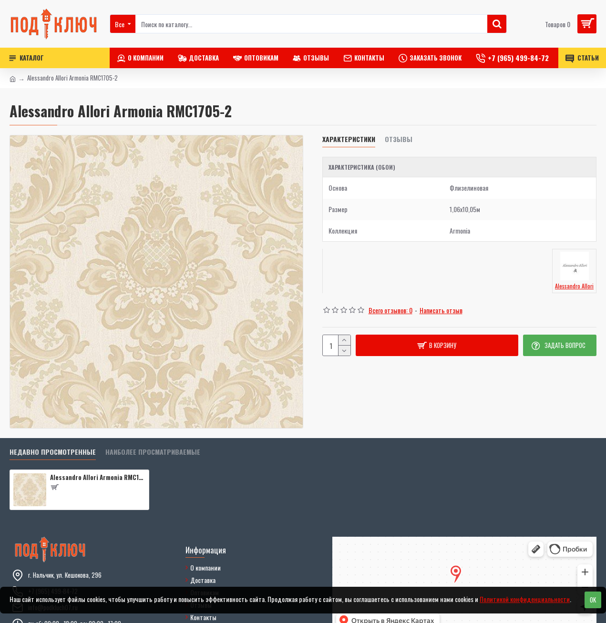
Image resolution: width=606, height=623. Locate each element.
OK (593, 599)
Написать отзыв (441, 310)
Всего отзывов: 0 (390, 310)
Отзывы (398, 139)
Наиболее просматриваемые (152, 452)
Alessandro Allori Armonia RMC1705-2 (97, 477)
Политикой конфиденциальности (525, 599)
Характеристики (348, 139)
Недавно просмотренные (53, 452)
